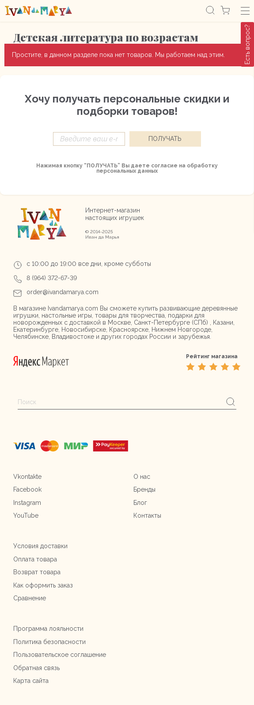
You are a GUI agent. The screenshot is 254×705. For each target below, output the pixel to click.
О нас (141, 476)
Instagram (27, 502)
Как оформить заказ (43, 585)
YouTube (25, 515)
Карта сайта (31, 680)
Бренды (144, 489)
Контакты (147, 515)
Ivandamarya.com (73, 308)
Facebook (27, 489)
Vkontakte (27, 476)
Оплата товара (35, 559)
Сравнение (29, 598)
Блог (140, 502)
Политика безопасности (49, 641)
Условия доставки (40, 546)
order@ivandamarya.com (63, 292)
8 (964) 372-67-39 (52, 277)
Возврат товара (37, 572)
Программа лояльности (48, 628)
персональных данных (127, 171)
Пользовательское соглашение (59, 654)
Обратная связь (36, 667)
